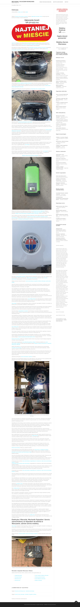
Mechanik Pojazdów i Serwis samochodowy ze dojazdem (27, 274)
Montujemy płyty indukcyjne (60, 286)
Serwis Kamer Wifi (63, 292)
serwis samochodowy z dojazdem (26, 356)
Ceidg (65, 318)
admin (27, 12)
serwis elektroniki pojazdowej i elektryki (28, 342)
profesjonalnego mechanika (20, 276)
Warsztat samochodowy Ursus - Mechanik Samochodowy (24, 591)
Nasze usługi (14, 303)
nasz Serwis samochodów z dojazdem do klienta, (30, 44)
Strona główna (14, 5)
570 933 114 (34, 22)
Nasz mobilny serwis (15, 326)
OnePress (45, 604)
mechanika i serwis (19, 483)
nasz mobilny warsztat (31, 298)
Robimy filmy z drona (64, 289)
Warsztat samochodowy (16, 338)
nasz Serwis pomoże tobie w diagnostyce (38, 210)
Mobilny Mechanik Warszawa (62, 19)
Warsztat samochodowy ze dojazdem (21, 16)
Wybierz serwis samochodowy (32, 277)
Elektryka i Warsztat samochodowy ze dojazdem (30, 155)
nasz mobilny (27, 144)
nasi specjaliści (45, 151)
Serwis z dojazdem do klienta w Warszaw (24, 83)
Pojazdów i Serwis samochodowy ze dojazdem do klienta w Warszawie (27, 213)
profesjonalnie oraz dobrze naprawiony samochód (37, 47)
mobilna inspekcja (59, 219)
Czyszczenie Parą (63, 272)
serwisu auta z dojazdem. (38, 212)
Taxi (56, 283)
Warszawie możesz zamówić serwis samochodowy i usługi (21, 452)
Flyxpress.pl (58, 292)
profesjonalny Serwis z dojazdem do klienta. (38, 88)
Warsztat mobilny (59, 277)
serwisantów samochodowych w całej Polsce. (26, 219)
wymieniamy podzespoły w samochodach (25, 121)
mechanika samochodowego (16, 347)
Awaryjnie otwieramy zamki (60, 291)
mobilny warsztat (35, 435)
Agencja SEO (65, 282)
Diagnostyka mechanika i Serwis (36, 16)
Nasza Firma (14, 43)
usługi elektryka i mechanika (23, 310)
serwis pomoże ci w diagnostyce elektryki (41, 449)
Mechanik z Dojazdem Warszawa (23, 1)
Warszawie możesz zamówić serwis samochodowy (21, 463)
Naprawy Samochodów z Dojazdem (62, 276)
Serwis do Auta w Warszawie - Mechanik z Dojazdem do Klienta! (25, 594)
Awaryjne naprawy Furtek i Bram (61, 275)
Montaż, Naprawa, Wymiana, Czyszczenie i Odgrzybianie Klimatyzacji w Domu (62, 295)
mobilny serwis (32, 514)
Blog (17, 5)
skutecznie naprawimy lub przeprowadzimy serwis (26, 336)
